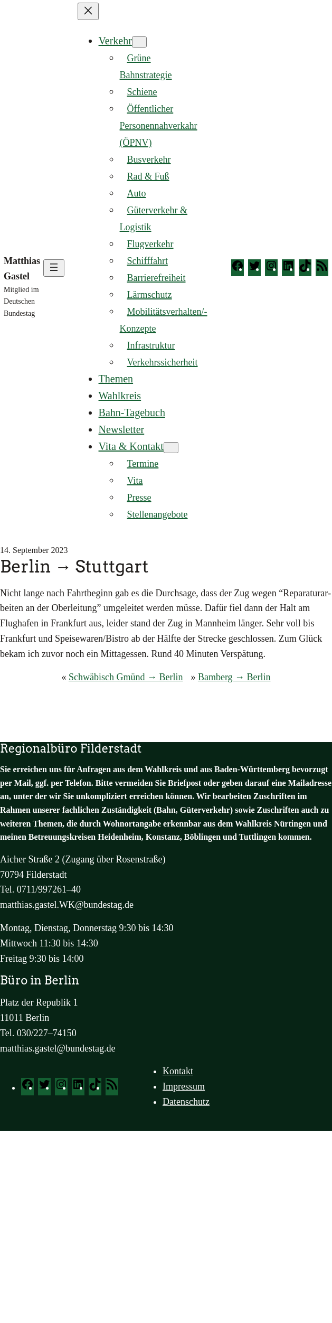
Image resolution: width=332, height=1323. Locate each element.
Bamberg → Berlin (234, 677)
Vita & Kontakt (131, 446)
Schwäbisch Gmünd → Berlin (126, 677)
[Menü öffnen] (53, 268)
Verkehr (115, 40)
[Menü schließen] (88, 11)
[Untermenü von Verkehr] (139, 42)
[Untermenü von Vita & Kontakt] (171, 447)
